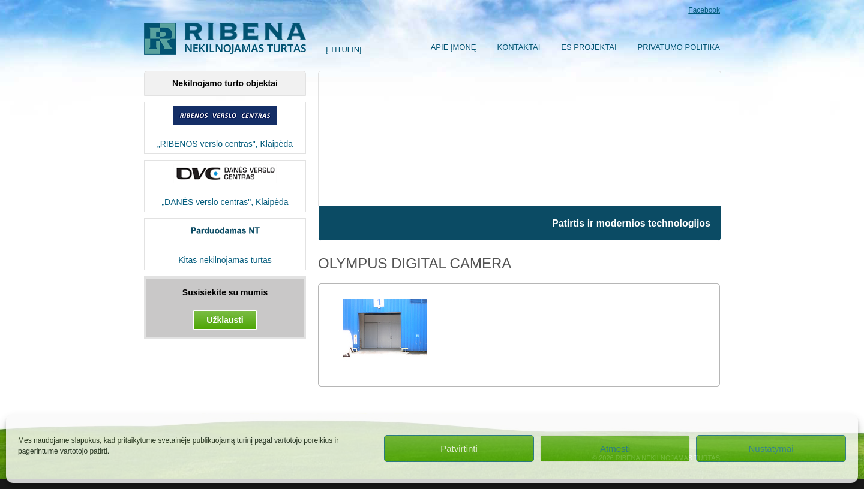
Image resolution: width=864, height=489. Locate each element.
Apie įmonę (453, 47)
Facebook (704, 10)
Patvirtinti (459, 448)
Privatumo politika (679, 47)
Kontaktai (519, 47)
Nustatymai (770, 448)
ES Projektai (588, 47)
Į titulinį (344, 49)
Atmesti (615, 448)
